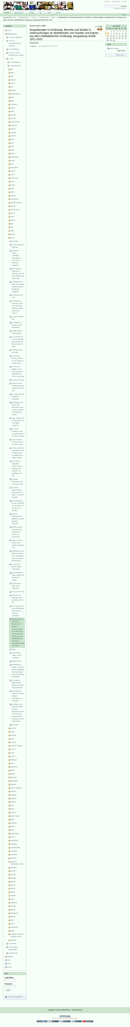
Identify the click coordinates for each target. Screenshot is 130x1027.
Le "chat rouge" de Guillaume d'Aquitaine (18, 396)
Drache (13, 115)
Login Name (9, 977)
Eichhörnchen (15, 122)
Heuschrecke (15, 209)
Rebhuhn (14, 823)
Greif (12, 188)
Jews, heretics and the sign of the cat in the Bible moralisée (18, 421)
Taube (13, 892)
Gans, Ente (14, 178)
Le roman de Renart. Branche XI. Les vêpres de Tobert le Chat (18, 359)
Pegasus (14, 798)
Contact (123, 1)
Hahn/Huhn (14, 199)
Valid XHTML (65, 1021)
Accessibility (116, 1)
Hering (13, 206)
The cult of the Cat (18, 591)
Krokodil (13, 735)
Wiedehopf (14, 913)
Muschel (13, 777)
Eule (12, 146)
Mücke (13, 774)
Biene (13, 101)
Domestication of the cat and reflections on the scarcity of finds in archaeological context (18, 408)
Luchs (13, 756)
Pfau (12, 805)
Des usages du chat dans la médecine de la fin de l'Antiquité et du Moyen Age (18, 273)
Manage (31, 12)
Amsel (13, 83)
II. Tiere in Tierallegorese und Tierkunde (14, 43)
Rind (12, 830)
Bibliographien (19, 12)
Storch (13, 885)
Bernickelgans (15, 94)
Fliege (13, 160)
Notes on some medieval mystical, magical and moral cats (18, 386)
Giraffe (13, 185)
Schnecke (14, 851)
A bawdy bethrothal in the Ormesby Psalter (17, 481)
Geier (12, 181)
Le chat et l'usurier (18, 380)
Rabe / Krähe (15, 816)
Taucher (13, 895)
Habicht (13, 195)
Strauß (13, 888)
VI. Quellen (12, 943)
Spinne (13, 881)
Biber (12, 97)
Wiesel (13, 916)
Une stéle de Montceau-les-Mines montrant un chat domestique (18, 683)
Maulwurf (14, 760)
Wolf (12, 920)
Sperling (13, 878)
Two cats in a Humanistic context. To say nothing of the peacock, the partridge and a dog (17, 468)
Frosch (13, 171)
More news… (120, 55)
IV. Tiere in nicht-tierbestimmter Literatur (16, 54)
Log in (123, 14)
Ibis (12, 223)
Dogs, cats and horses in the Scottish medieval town (18, 543)
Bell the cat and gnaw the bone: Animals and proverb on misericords (17, 532)
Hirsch (13, 213)
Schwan (13, 858)
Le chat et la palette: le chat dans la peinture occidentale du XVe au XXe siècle (18, 371)
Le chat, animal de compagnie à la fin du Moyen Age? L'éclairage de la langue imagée (18, 453)
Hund (12, 216)
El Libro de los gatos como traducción (16, 586)
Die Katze (15, 241)
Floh (12, 164)
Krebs (13, 731)
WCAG (53, 1021)
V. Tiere (33, 17)
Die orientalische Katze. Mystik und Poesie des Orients (18, 576)
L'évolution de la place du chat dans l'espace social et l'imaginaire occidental (18, 286)
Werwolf (13, 906)
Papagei (13, 795)
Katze (53, 17)
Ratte (12, 819)
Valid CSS (76, 1021)
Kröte (12, 738)
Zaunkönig (14, 927)
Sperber (13, 874)
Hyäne (13, 220)
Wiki (40, 12)
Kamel (13, 234)
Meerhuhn (14, 767)
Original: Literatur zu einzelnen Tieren (17, 935)
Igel (12, 227)
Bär (12, 87)
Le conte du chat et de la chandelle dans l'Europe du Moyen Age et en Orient (18, 341)
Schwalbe (14, 854)
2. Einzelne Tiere (43, 17)
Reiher (13, 826)
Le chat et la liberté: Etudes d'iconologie (17, 566)
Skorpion (14, 867)
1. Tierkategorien (15, 62)
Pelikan (13, 802)
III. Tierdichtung (13, 49)
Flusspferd (14, 167)
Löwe (12, 753)
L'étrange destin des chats (17, 351)
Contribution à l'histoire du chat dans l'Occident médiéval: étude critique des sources (17, 307)
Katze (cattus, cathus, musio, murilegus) (17, 655)
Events (58, 12)
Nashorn (13, 784)
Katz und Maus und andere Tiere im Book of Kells (17, 442)
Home (7, 12)
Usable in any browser (87, 1021)
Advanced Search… (120, 8)
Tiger (12, 899)
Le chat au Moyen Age (18, 318)
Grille (12, 192)
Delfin (13, 111)
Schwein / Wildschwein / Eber (17, 863)
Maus (12, 763)
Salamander (15, 833)
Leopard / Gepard (16, 745)
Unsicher (14, 940)
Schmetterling (15, 847)
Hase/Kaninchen (16, 202)
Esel (12, 143)
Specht (13, 871)
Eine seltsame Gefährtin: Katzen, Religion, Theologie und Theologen (18, 696)
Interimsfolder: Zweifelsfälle (13, 948)
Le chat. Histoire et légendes (18, 246)
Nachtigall (14, 781)
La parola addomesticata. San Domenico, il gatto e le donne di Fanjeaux (18, 492)
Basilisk (13, 90)
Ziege (13, 930)
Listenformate (13, 953)
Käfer (12, 230)
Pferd (12, 809)
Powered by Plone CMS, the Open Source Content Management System (65, 1016)
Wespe (13, 909)
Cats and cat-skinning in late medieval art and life (17, 598)
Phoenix (13, 812)
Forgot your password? (14, 997)
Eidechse (14, 125)
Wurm (13, 923)
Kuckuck (13, 742)
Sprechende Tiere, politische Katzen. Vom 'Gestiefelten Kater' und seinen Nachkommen (18, 556)
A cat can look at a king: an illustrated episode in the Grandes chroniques (18, 611)
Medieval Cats (16, 661)
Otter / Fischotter (16, 788)
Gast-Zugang (116, 49)
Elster (13, 139)
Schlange (14, 844)
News (49, 12)
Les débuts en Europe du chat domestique (17, 325)
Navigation (8, 26)
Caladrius (14, 104)
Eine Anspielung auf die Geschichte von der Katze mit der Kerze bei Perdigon (18, 505)
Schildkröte (14, 840)
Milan (12, 770)
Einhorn (13, 129)
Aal (12, 69)
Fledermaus (15, 157)
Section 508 (42, 1021)
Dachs (13, 108)
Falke (12, 150)
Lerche (13, 749)
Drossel (13, 118)
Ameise (13, 80)
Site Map (107, 1)
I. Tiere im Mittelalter (15, 37)
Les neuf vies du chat (17, 296)
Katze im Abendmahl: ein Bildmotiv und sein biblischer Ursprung (18, 518)
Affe (12, 76)
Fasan (13, 153)
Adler (12, 72)
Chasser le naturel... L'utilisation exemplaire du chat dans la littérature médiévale (16, 258)
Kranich (13, 728)
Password (8, 984)
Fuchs (13, 174)
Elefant (13, 136)
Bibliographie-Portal (38, 6)
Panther (13, 791)
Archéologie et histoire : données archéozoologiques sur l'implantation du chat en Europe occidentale (18, 671)
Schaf (13, 837)
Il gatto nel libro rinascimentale (17, 332)
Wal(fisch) (14, 902)
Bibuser (34, 46)
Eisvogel (13, 132)
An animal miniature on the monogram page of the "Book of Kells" (18, 432)
